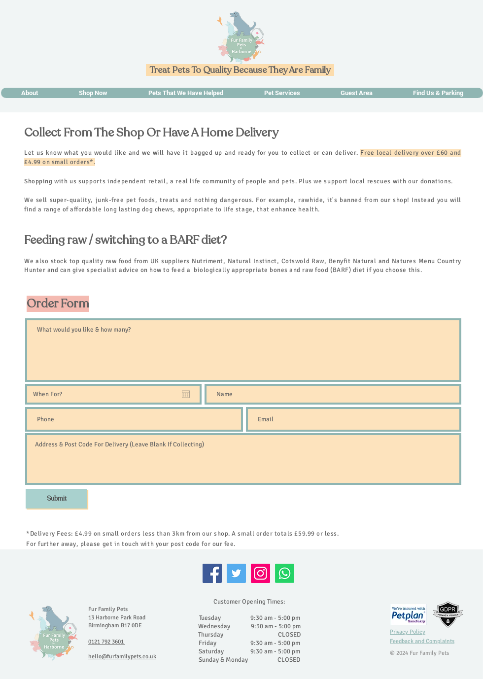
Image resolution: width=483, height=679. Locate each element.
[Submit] (56, 499)
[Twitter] (236, 573)
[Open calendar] (186, 394)
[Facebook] (212, 573)
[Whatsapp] (284, 573)
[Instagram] (260, 573)
